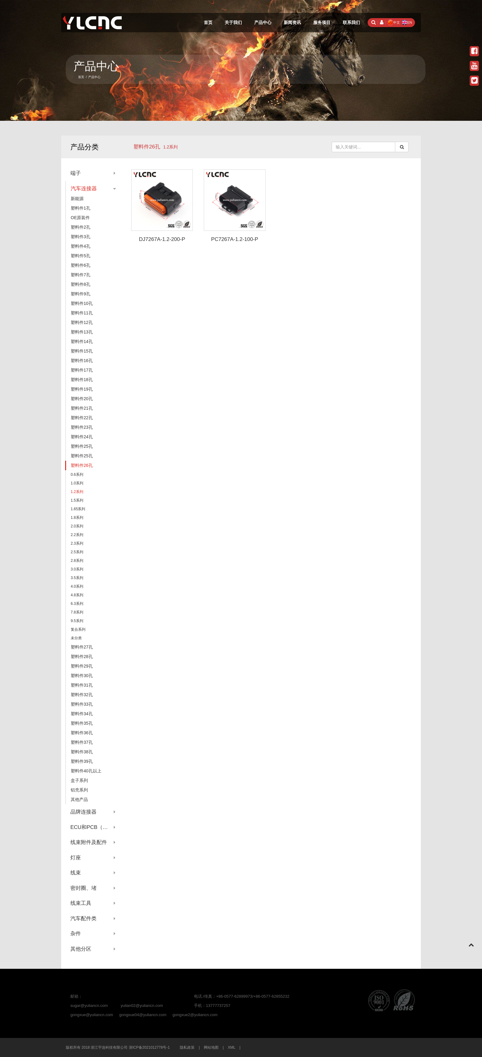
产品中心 (262, 22)
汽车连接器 (84, 188)
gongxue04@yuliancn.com (142, 1014)
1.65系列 (78, 509)
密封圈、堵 (83, 888)
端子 (75, 173)
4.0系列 (77, 586)
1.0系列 (77, 483)
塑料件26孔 (146, 147)
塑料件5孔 (80, 255)
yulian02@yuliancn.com (142, 1005)
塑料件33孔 (82, 704)
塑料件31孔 (82, 685)
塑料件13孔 (82, 331)
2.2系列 (77, 535)
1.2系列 (77, 492)
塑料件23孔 (82, 427)
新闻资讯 (292, 22)
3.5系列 (77, 578)
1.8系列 (77, 517)
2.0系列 (77, 526)
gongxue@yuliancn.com (91, 1014)
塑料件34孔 (82, 713)
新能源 (77, 198)
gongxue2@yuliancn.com (194, 1014)
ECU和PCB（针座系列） (93, 827)
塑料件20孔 (82, 398)
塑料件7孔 (80, 274)
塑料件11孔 (82, 312)
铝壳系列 (79, 789)
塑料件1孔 (80, 208)
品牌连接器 (83, 812)
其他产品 (79, 799)
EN (407, 22)
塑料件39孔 (82, 761)
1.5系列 (77, 500)
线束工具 (80, 903)
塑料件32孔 (82, 694)
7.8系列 (77, 612)
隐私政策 (187, 1047)
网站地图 (211, 1047)
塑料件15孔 (82, 351)
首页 (208, 22)
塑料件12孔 (82, 322)
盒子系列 (79, 780)
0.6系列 (77, 474)
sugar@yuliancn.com (89, 1005)
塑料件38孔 (82, 751)
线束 (75, 873)
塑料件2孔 (80, 227)
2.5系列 (77, 552)
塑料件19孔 (82, 389)
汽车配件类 (83, 918)
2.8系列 (77, 560)
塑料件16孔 (82, 360)
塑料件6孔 (80, 265)
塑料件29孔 (82, 666)
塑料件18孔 (82, 379)
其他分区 (80, 949)
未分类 (76, 638)
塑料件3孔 (80, 236)
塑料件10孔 (82, 303)
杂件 (75, 934)
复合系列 (78, 629)
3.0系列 (77, 569)
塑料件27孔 (82, 647)
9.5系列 (77, 621)
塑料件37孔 (82, 742)
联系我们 (351, 22)
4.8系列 (77, 595)
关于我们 (233, 22)
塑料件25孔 (82, 446)
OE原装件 (80, 217)
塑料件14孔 (82, 341)
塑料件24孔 (82, 436)
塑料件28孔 (82, 656)
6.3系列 (77, 603)
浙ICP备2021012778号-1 (149, 1047)
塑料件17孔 (82, 370)
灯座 (75, 858)
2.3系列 (77, 543)
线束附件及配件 (88, 842)
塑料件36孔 (82, 732)
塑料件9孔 (80, 293)
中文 (394, 22)
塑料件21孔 (82, 408)
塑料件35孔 (82, 723)
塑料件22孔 (82, 417)
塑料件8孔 (80, 284)
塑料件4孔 (80, 246)
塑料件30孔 (82, 675)
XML (231, 1047)
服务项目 (321, 22)
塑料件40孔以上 (86, 770)
